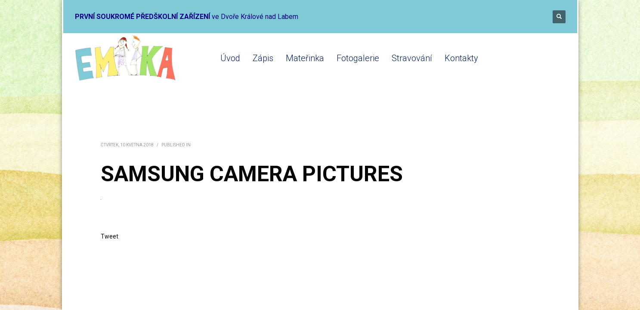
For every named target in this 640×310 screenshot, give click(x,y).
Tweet (109, 236)
